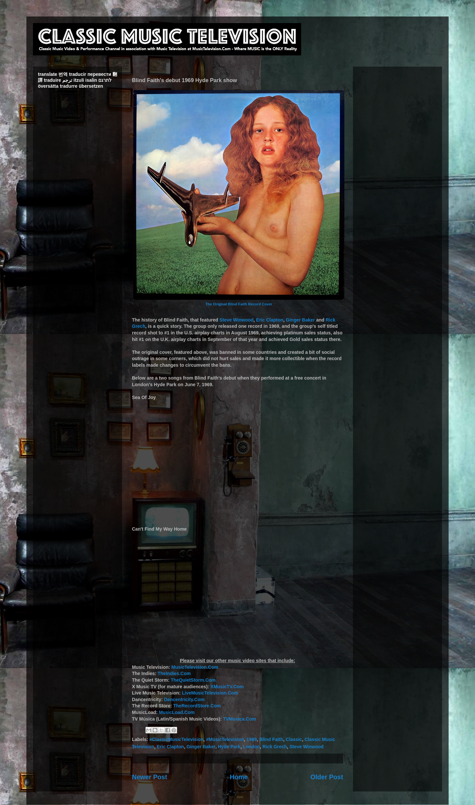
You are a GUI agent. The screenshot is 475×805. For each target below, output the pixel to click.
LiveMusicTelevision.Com (210, 693)
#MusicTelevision (225, 739)
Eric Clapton (269, 320)
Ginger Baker (300, 320)
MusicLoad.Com (177, 712)
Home (239, 777)
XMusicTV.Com (227, 686)
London (251, 746)
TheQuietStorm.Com (193, 680)
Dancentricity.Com (184, 699)
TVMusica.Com (239, 719)
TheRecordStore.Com (197, 705)
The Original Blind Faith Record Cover (239, 304)
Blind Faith (271, 739)
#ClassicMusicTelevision (176, 739)
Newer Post (149, 777)
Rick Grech (275, 746)
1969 (251, 739)
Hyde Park (229, 746)
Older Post (326, 777)
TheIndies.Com (174, 673)
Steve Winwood (236, 320)
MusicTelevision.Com (195, 667)
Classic (294, 739)
